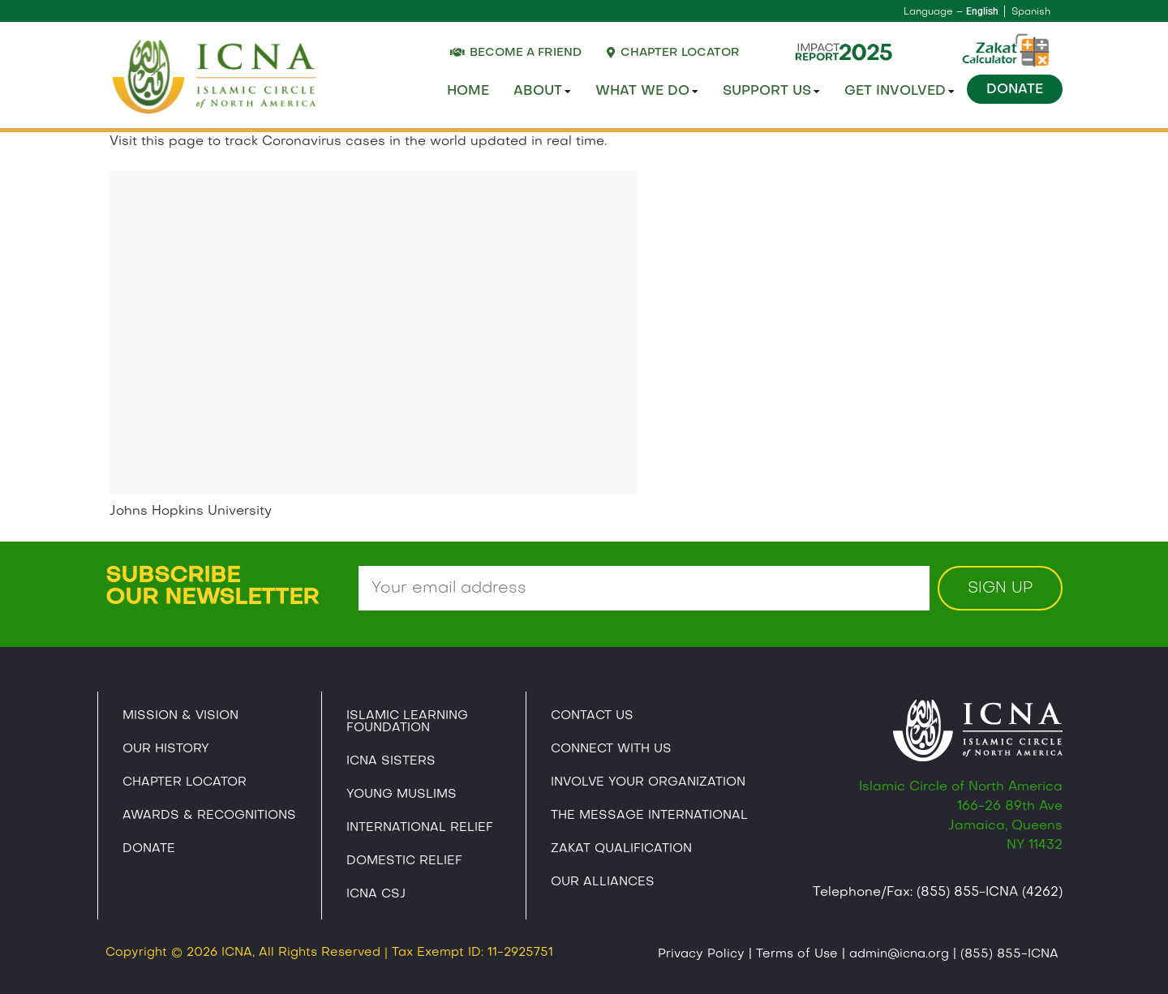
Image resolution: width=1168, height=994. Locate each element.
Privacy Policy (701, 954)
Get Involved (899, 92)
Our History (165, 749)
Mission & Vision (180, 716)
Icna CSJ (376, 894)
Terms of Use (797, 954)
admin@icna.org (899, 954)
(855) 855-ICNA (1009, 954)
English (982, 11)
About (542, 92)
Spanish (1030, 12)
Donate (1014, 90)
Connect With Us (611, 749)
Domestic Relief (404, 861)
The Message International (649, 815)
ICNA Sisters (391, 761)
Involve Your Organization (648, 782)
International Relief (419, 827)
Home (468, 91)
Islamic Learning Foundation (407, 722)
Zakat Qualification (621, 849)
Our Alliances (603, 882)
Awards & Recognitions (209, 815)
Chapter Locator (184, 782)
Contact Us (592, 716)
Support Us (771, 92)
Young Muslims (401, 794)
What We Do (646, 92)
